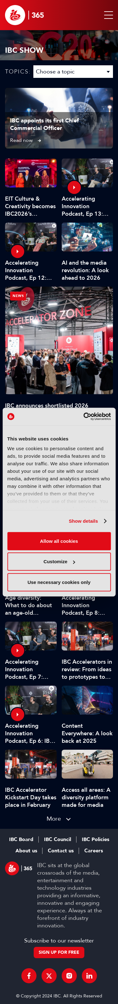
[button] (107, 15)
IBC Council (57, 839)
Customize (59, 561)
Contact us (61, 850)
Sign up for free (59, 952)
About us (26, 850)
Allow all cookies (59, 540)
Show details (83, 521)
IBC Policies (95, 839)
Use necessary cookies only (58, 582)
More (54, 819)
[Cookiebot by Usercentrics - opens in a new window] (84, 417)
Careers (93, 850)
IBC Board (21, 839)
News (18, 296)
